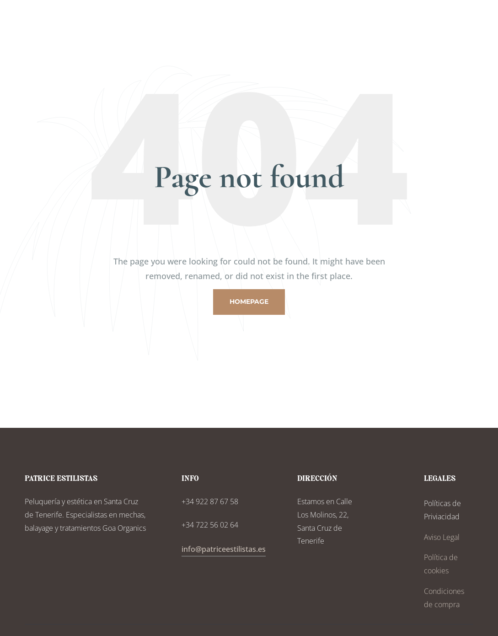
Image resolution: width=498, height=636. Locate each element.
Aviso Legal (442, 537)
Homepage (249, 301)
